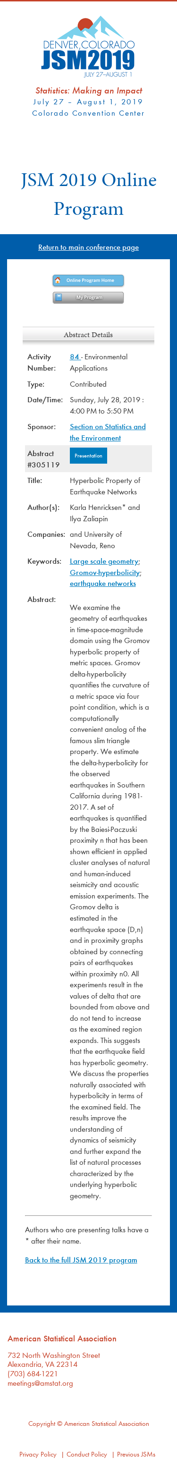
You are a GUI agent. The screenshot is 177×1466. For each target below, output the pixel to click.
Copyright (41, 1423)
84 (75, 356)
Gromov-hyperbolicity (105, 572)
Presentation (88, 455)
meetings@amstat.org (40, 1383)
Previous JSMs (136, 1453)
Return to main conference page (88, 246)
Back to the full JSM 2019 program (81, 1259)
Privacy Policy (38, 1453)
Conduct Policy (87, 1453)
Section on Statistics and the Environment (108, 432)
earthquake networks (103, 582)
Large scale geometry (104, 560)
